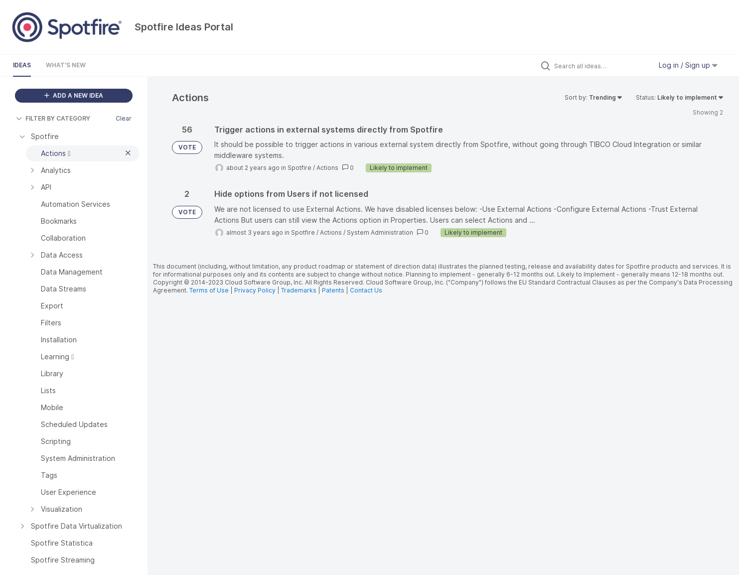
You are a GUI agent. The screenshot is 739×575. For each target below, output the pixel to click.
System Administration (380, 232)
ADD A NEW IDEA (73, 95)
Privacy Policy (255, 290)
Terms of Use (209, 290)
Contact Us (366, 290)
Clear (124, 118)
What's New (66, 65)
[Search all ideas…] (600, 66)
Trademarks (299, 290)
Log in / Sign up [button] (688, 65)
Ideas (22, 65)
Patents (333, 290)
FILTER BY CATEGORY (53, 118)
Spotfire (299, 167)
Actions (327, 167)
